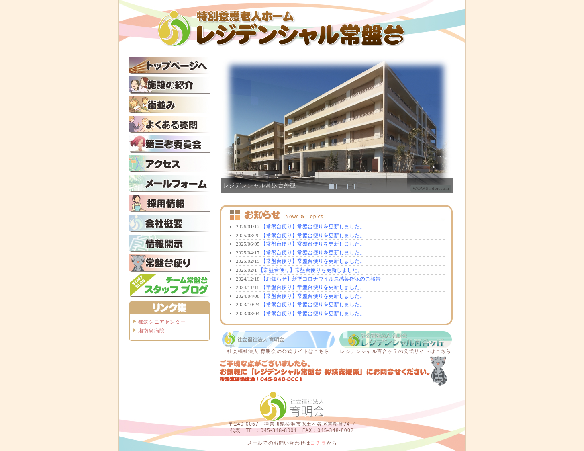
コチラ (318, 442)
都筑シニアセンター (162, 321)
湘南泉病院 (151, 330)
